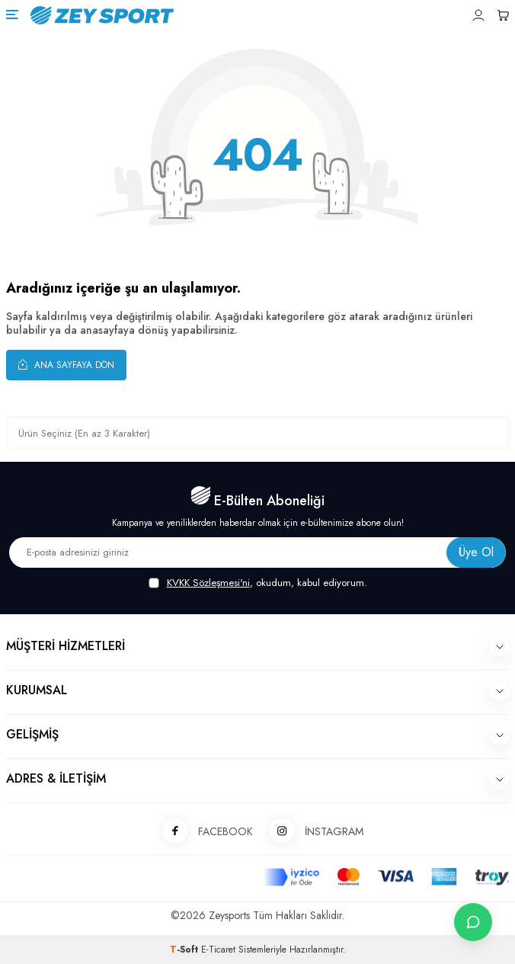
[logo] (186, 15)
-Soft (185, 949)
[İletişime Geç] (473, 922)
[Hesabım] (478, 15)
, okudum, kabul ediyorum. (258, 583)
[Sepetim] (503, 15)
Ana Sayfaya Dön (66, 364)
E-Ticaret (218, 949)
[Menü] (12, 14)
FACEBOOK (202, 831)
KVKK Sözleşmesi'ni (208, 582)
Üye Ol (476, 552)
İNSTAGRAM (311, 831)
